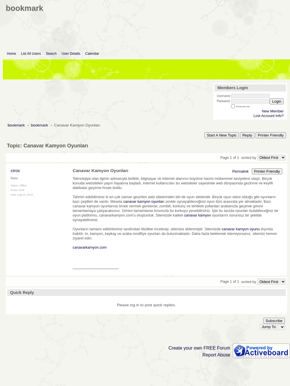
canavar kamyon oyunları (143, 201)
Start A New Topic (222, 135)
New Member (273, 111)
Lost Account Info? (269, 116)
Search (51, 54)
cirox (15, 170)
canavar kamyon (197, 215)
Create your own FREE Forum (199, 348)
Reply (247, 135)
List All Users (31, 54)
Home (11, 54)
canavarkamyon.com (90, 247)
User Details (70, 54)
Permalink (240, 171)
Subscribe (274, 321)
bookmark (16, 125)
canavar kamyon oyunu (241, 229)
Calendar (92, 54)
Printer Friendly (271, 135)
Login (276, 101)
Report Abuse (216, 354)
